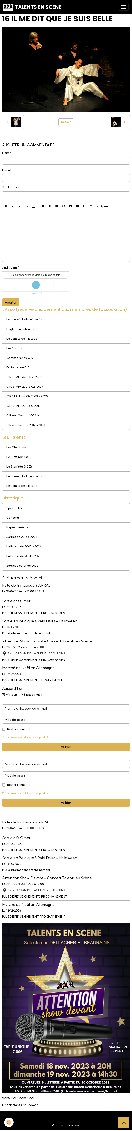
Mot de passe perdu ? (36, 737)
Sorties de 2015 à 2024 (22, 537)
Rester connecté (18, 729)
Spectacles (14, 508)
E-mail (6, 170)
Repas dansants (17, 527)
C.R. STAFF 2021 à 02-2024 (25, 386)
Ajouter (11, 302)
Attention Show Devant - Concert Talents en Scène (47, 641)
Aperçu (103, 206)
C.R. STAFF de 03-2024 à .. (24, 377)
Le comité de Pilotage (21, 338)
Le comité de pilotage (21, 486)
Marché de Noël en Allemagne (28, 668)
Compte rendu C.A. (19, 358)
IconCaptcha (35, 293)
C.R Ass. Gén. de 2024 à (22, 415)
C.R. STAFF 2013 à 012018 (23, 406)
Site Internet (10, 187)
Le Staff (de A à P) (18, 457)
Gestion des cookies (66, 1125)
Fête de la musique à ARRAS (26, 585)
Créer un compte (12, 737)
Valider (66, 747)
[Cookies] (9, 1122)
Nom (5, 153)
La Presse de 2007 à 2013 (23, 546)
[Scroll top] (123, 1122)
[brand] (32, 7)
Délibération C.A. (18, 367)
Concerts (12, 517)
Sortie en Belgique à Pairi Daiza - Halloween (39, 621)
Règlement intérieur (20, 329)
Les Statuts (14, 348)
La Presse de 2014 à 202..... (24, 556)
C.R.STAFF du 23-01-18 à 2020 (27, 396)
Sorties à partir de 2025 (22, 565)
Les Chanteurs (16, 447)
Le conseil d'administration (24, 319)
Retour (66, 122)
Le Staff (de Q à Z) (19, 466)
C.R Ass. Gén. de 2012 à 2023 (25, 425)
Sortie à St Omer (16, 601)
